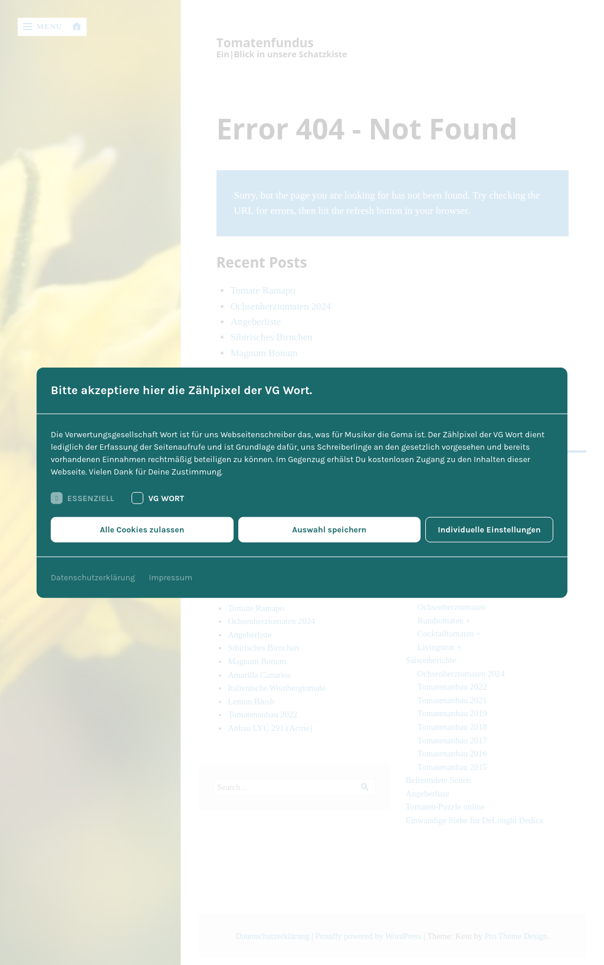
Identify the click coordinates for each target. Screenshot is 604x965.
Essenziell (82, 498)
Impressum (170, 578)
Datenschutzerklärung (93, 578)
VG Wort (158, 498)
